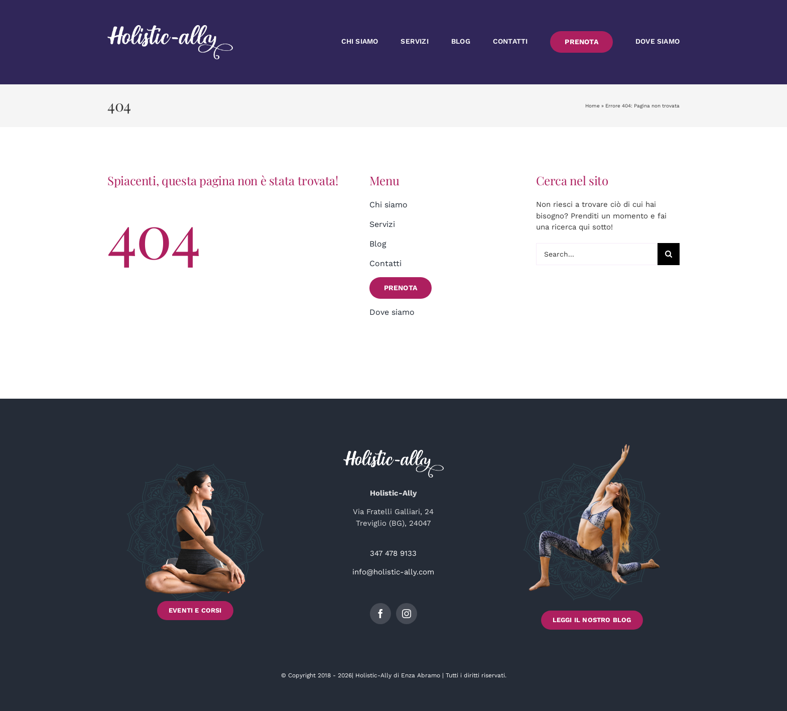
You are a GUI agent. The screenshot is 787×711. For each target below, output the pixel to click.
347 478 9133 (393, 553)
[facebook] (380, 613)
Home (592, 105)
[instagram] (406, 613)
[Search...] (597, 254)
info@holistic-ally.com (393, 571)
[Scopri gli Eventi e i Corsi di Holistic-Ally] (195, 536)
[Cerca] (669, 254)
